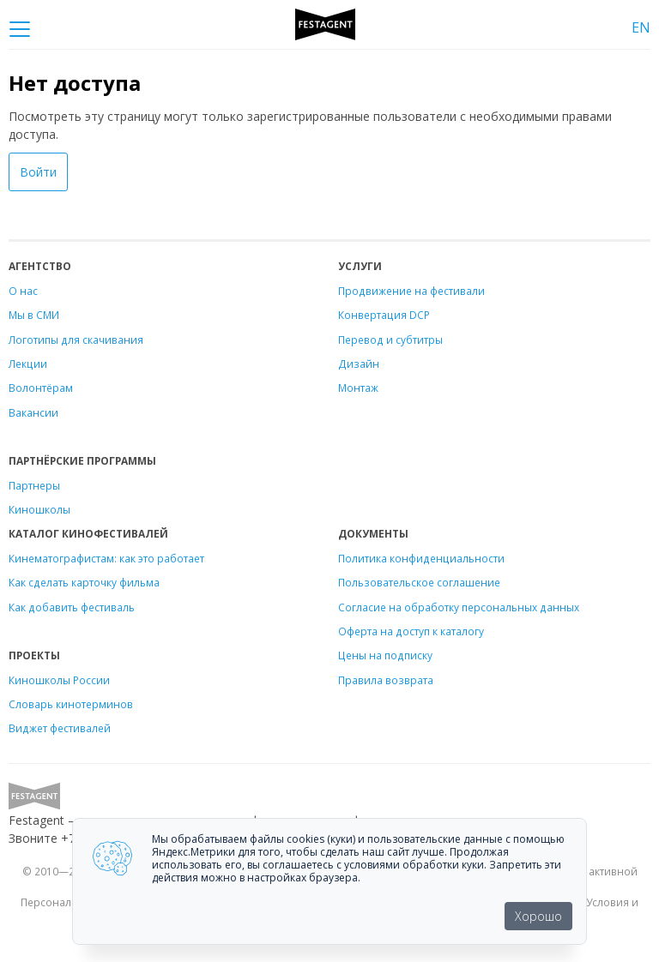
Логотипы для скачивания (76, 339)
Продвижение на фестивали (411, 291)
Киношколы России (59, 680)
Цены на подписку (385, 655)
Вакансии (33, 412)
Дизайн (358, 363)
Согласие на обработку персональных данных (458, 607)
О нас (23, 291)
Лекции (28, 363)
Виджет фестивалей (60, 728)
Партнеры (34, 485)
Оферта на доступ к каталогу (411, 631)
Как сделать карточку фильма (84, 582)
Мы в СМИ (34, 315)
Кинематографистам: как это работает (106, 558)
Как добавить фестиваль (72, 607)
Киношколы (39, 509)
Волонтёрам (41, 387)
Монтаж (358, 387)
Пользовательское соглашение (419, 582)
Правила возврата (385, 680)
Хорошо (538, 916)
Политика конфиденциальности (421, 558)
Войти (38, 172)
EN (641, 27)
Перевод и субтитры (390, 339)
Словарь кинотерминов (71, 704)
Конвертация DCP (384, 315)
